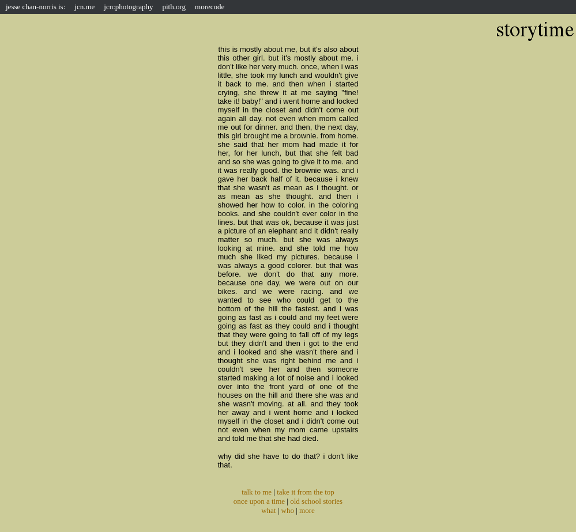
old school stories (316, 501)
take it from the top (305, 492)
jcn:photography (128, 6)
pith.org (174, 6)
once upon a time (259, 501)
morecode (209, 6)
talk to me (257, 492)
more (307, 510)
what (268, 510)
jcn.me (84, 6)
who (287, 510)
